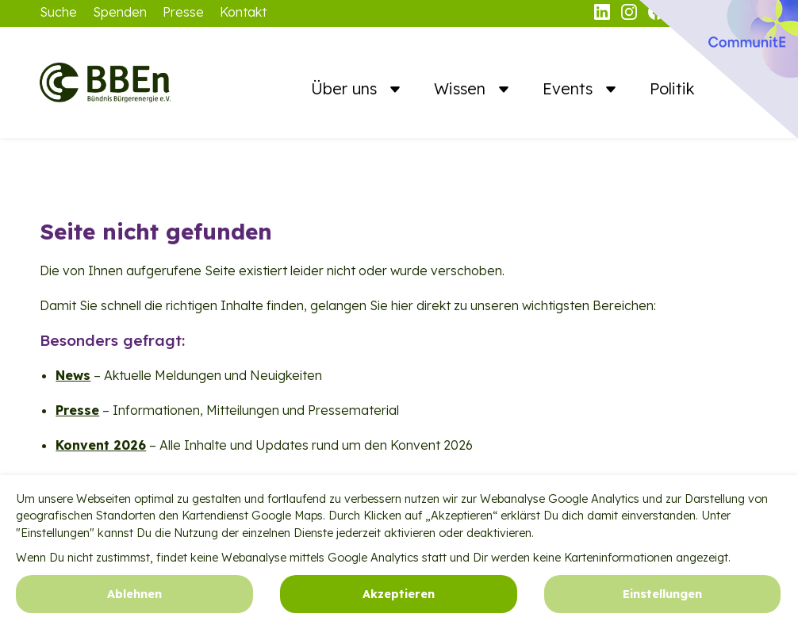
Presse (183, 12)
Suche (58, 12)
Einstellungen (662, 600)
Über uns (346, 88)
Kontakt (243, 12)
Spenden (120, 12)
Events (570, 88)
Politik (672, 88)
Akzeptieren (399, 600)
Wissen (462, 88)
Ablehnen (134, 600)
